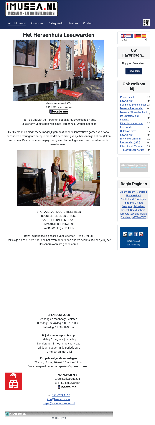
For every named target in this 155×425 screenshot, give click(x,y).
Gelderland (139, 206)
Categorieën (56, 23)
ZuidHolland (127, 199)
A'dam (123, 191)
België (143, 213)
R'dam (131, 191)
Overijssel (127, 206)
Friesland (129, 202)
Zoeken (73, 23)
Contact (88, 23)
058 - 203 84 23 (61, 395)
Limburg (124, 213)
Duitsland (126, 217)
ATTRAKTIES (139, 217)
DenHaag (142, 191)
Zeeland (134, 213)
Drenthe (139, 202)
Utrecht (125, 210)
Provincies (37, 23)
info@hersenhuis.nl (58, 399)
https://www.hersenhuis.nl (59, 403)
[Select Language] (134, 39)
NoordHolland (133, 195)
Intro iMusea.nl (17, 23)
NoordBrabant (137, 210)
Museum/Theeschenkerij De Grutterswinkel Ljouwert (133, 116)
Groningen (140, 199)
